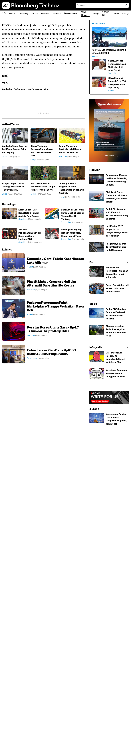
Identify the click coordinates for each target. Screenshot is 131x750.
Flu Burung (19, 89)
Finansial (57, 13)
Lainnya (125, 13)
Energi (96, 13)
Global (35, 13)
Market (12, 13)
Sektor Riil (105, 13)
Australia (7, 89)
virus (46, 89)
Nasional (45, 13)
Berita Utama (98, 24)
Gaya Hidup (83, 13)
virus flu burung (34, 89)
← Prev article (44, 113)
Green (116, 13)
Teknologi (23, 13)
